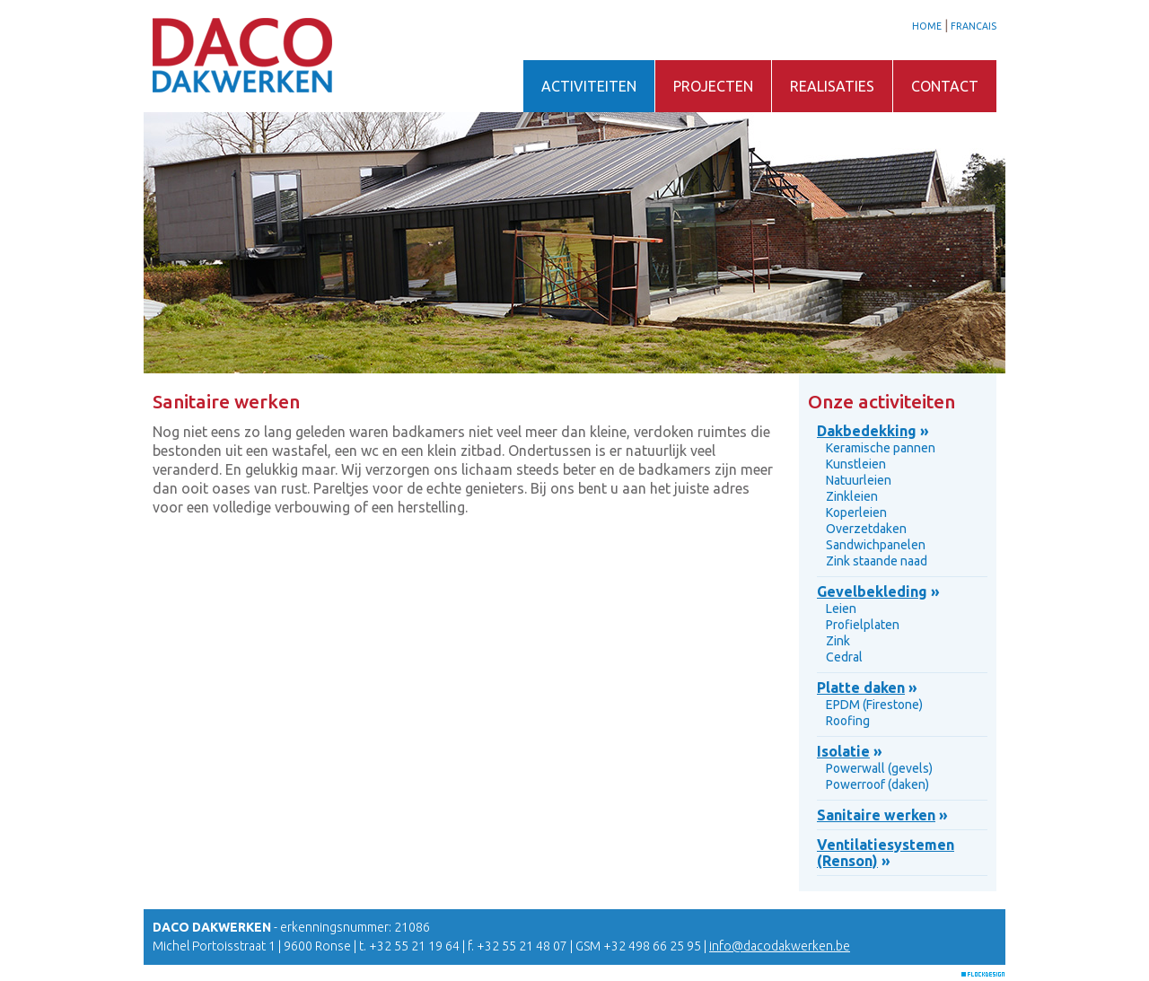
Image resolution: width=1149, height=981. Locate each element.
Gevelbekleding (872, 591)
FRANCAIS (973, 26)
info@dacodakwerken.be (779, 946)
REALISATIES (832, 86)
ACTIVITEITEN (588, 86)
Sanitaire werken (876, 815)
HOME (927, 26)
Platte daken (861, 687)
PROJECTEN (713, 86)
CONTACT (944, 86)
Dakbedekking (867, 431)
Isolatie (843, 751)
